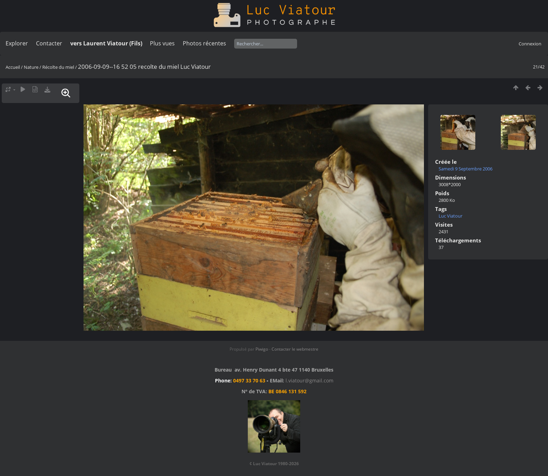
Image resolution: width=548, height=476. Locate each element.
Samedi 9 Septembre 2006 (465, 169)
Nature (31, 67)
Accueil (13, 67)
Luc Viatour (450, 216)
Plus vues (162, 43)
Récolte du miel (58, 67)
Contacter (49, 43)
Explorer (17, 43)
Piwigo (261, 349)
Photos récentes (204, 43)
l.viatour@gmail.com (309, 380)
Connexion (530, 44)
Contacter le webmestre (295, 349)
